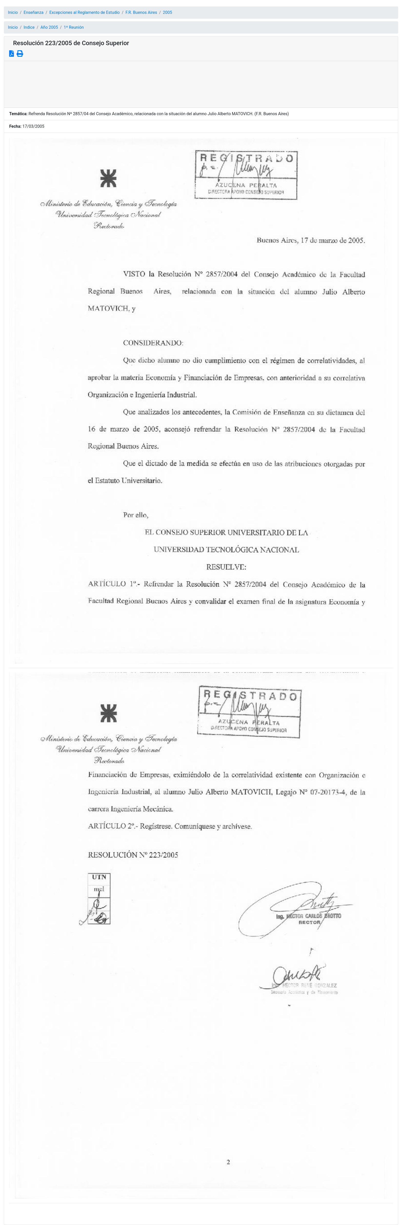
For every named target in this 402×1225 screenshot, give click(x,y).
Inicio (13, 12)
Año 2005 (49, 27)
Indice (29, 27)
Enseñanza (34, 12)
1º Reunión (74, 27)
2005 (167, 12)
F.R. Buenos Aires (141, 12)
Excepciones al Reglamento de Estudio (84, 12)
